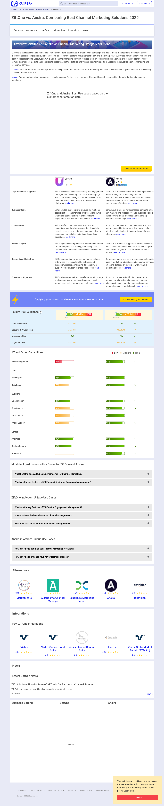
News (85, 30)
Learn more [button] (129, 791)
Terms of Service (36, 790)
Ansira (45, 9)
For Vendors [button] (144, 3)
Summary (18, 30)
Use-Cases (46, 30)
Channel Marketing (25, 9)
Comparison (31, 30)
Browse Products (86, 790)
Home (13, 9)
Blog (62, 790)
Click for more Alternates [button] (136, 168)
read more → (70, 203)
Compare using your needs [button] (136, 299)
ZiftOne (38, 9)
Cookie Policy (51, 790)
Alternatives (59, 30)
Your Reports (127, 3)
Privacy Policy (21, 790)
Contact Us (72, 790)
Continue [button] (138, 797)
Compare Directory (102, 790)
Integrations (73, 30)
